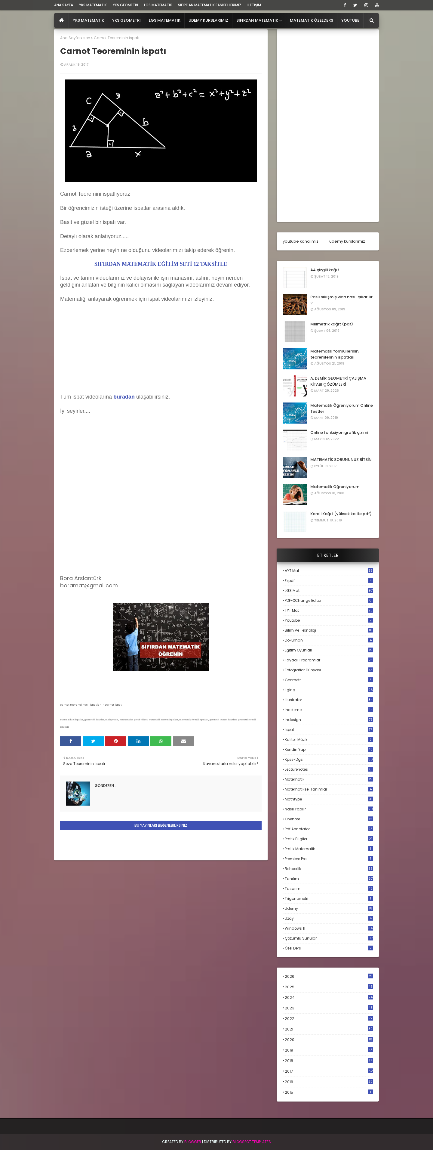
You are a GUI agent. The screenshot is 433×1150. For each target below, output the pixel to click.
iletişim (254, 5)
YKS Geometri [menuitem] (126, 20)
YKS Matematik (93, 5)
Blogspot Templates (251, 1141)
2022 (329, 1018)
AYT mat (329, 570)
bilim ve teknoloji (329, 630)
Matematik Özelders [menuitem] (311, 20)
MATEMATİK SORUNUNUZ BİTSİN (341, 459)
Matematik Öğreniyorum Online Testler (341, 408)
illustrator (329, 699)
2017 (329, 1071)
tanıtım (329, 878)
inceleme (329, 709)
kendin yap (329, 749)
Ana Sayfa (70, 37)
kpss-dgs (329, 759)
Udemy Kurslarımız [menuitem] (208, 20)
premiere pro (329, 858)
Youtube (329, 620)
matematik (329, 779)
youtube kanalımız (300, 241)
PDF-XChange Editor (329, 600)
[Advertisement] (105, 354)
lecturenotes (329, 769)
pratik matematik (329, 848)
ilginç (329, 689)
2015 (329, 1092)
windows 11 (329, 928)
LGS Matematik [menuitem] (164, 20)
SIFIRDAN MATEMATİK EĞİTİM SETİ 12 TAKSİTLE (160, 264)
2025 (329, 987)
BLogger (192, 1141)
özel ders (329, 948)
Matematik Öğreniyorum (334, 487)
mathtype (329, 799)
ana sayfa (63, 5)
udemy (329, 908)
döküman (329, 640)
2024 (329, 997)
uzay (329, 918)
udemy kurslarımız (347, 241)
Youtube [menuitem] (350, 20)
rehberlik (329, 868)
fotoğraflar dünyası (329, 670)
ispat (329, 729)
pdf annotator (329, 828)
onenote (329, 819)
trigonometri (329, 898)
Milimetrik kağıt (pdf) (331, 324)
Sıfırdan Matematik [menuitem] (257, 20)
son (86, 37)
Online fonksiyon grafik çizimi (339, 432)
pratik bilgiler (329, 838)
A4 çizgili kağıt (324, 270)
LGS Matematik (158, 5)
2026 (329, 976)
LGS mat (329, 590)
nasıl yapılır (329, 809)
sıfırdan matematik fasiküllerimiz (209, 5)
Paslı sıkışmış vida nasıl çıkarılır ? (341, 300)
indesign (329, 719)
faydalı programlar (329, 660)
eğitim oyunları (329, 650)
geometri (329, 679)
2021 (329, 1029)
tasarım (329, 888)
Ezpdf (329, 580)
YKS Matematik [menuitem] (88, 20)
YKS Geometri (125, 5)
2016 (329, 1082)
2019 (329, 1050)
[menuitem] (61, 20)
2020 (329, 1040)
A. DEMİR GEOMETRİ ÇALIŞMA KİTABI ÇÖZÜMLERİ (338, 381)
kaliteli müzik (329, 739)
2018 (329, 1061)
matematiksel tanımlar (329, 789)
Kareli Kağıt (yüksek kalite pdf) (341, 514)
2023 (329, 1008)
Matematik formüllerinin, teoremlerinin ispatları (334, 354)
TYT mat (329, 610)
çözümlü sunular (329, 938)
